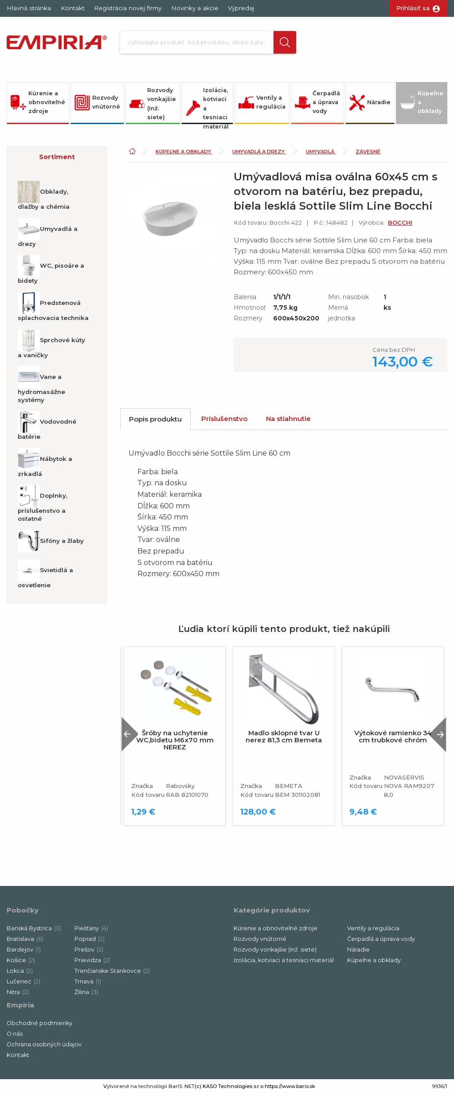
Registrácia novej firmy (127, 8)
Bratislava (25, 941)
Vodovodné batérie (47, 428)
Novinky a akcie (195, 8)
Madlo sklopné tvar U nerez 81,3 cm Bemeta (284, 739)
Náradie (370, 105)
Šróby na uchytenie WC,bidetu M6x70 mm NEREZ (175, 742)
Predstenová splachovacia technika (53, 309)
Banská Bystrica (34, 930)
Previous (132, 736)
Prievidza (92, 962)
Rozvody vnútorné (97, 105)
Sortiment (57, 159)
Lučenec (23, 983)
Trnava (87, 983)
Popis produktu (155, 421)
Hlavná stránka (29, 8)
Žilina (86, 994)
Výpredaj (241, 8)
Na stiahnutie (288, 421)
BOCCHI (400, 225)
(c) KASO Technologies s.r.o (229, 1088)
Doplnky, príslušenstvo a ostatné (42, 506)
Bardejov (24, 951)
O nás (15, 1036)
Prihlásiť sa (413, 8)
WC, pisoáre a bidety (51, 272)
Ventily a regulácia (262, 105)
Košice (21, 962)
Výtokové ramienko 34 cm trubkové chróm (392, 739)
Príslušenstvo (224, 421)
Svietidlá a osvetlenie (45, 576)
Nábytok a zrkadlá (45, 465)
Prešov (88, 951)
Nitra (18, 994)
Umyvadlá (321, 154)
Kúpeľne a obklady (421, 104)
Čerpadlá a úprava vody (317, 104)
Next (436, 736)
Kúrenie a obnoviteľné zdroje (38, 104)
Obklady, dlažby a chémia (44, 198)
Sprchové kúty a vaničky (51, 346)
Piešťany (91, 930)
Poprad (89, 941)
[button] (282, 43)
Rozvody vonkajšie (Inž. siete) (152, 106)
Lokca (20, 973)
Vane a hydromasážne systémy (41, 387)
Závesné (368, 154)
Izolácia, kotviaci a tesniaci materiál (207, 107)
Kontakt (73, 8)
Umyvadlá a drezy (48, 235)
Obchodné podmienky (39, 1025)
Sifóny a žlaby (51, 543)
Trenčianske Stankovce (112, 973)
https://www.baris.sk (290, 1088)
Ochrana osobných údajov (44, 1046)
